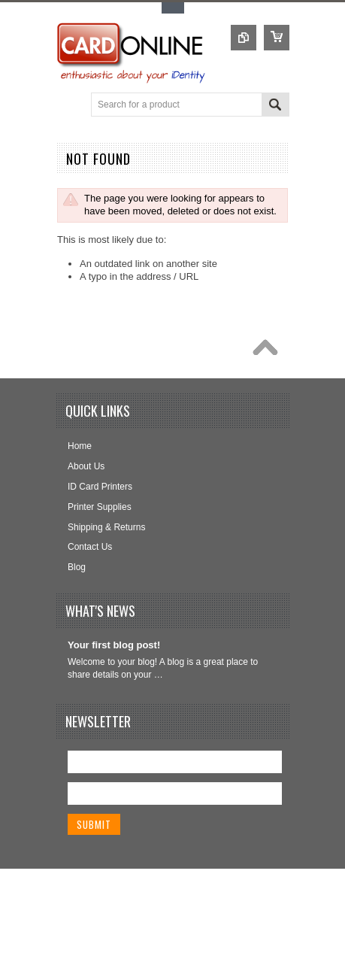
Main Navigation (69, 106)
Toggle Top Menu (173, 8)
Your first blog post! (114, 645)
